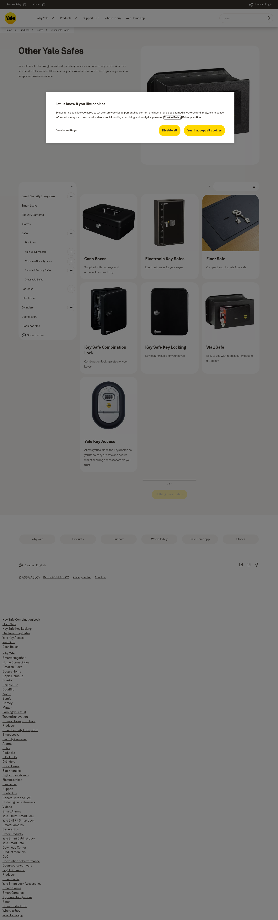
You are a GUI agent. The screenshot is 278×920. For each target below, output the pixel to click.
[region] (140, 117)
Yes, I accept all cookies (204, 130)
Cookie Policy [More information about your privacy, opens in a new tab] (172, 117)
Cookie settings (66, 130)
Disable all (169, 130)
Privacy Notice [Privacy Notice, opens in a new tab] (191, 117)
